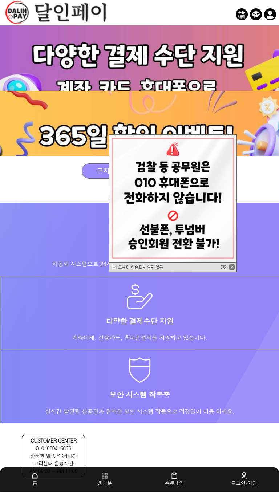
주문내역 (174, 479)
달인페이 (130, 12)
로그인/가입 (244, 479)
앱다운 (104, 479)
